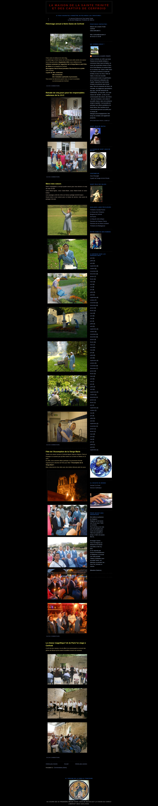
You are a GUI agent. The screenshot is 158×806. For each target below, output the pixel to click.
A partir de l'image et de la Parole (99, 178)
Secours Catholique (95, 488)
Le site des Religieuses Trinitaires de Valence (81, 20)
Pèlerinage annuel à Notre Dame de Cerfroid (65, 24)
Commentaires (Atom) (60, 767)
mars (91, 281)
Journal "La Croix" (95, 485)
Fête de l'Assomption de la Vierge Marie (63, 452)
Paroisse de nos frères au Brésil (99, 223)
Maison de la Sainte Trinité (101, 56)
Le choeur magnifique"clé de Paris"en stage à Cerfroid (66, 644)
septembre (93, 266)
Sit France (93, 216)
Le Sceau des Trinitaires (97, 212)
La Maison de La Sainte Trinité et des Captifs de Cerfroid (79, 7)
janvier (92, 276)
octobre (92, 268)
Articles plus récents (51, 764)
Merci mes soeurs (53, 184)
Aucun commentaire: (53, 85)
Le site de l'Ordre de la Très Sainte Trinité (81, 18)
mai (91, 287)
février (92, 279)
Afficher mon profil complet (100, 120)
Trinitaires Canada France (97, 210)
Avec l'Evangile (94, 176)
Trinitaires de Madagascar (97, 226)
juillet (91, 260)
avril (91, 258)
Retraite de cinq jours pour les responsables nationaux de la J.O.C (65, 94)
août (91, 263)
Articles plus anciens (81, 764)
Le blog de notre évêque (97, 219)
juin (91, 289)
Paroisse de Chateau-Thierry (98, 221)
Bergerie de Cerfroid (96, 214)
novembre (93, 271)
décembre (93, 274)
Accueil (66, 764)
